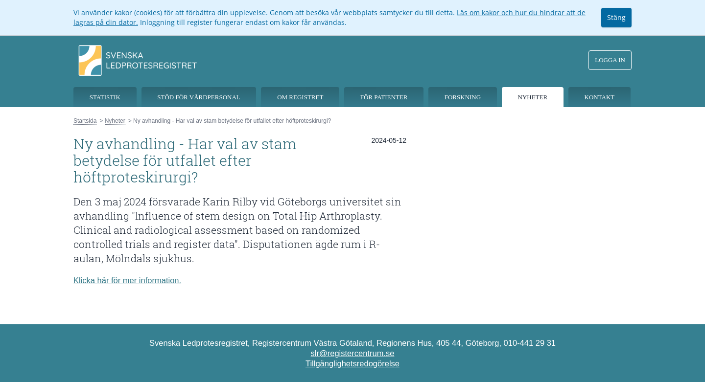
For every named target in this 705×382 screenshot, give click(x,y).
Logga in (610, 60)
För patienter (384, 97)
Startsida (84, 120)
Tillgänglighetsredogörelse (353, 363)
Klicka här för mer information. (127, 280)
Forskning (463, 97)
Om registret (300, 97)
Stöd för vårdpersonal (198, 97)
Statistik (105, 97)
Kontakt (600, 97)
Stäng (616, 17)
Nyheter (533, 97)
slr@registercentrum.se (353, 353)
